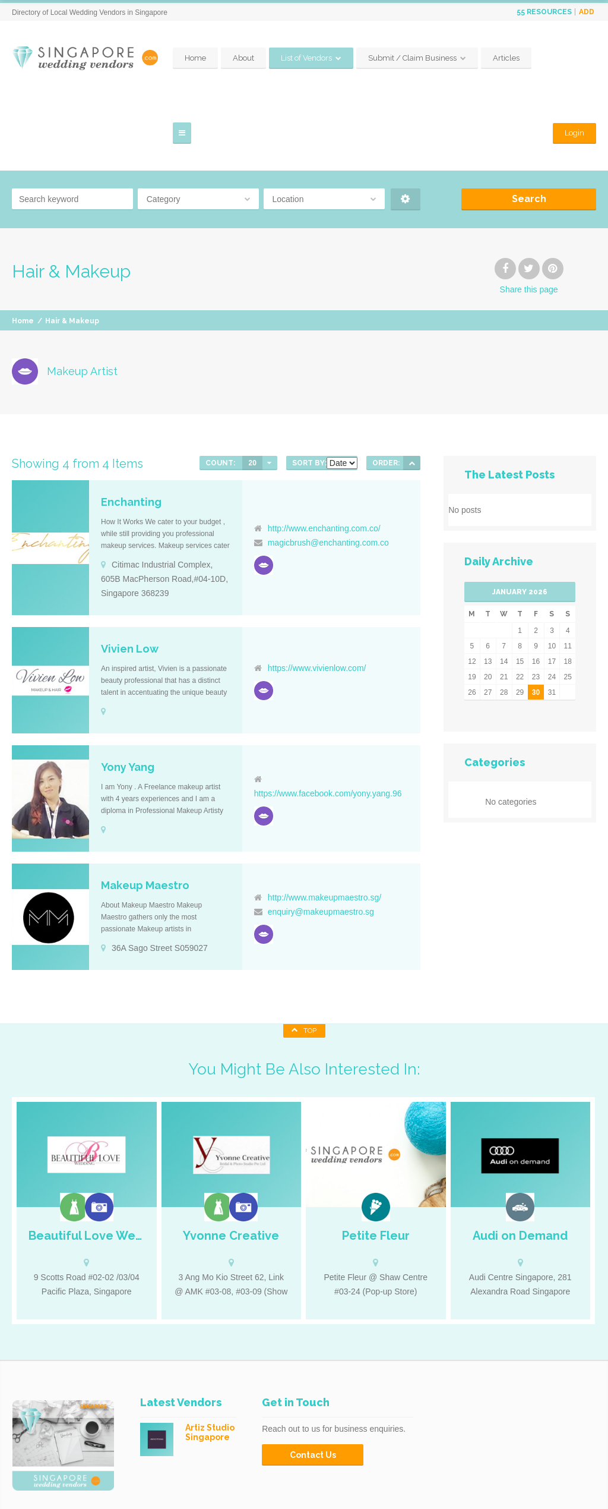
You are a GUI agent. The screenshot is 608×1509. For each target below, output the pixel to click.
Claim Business (571, 1479)
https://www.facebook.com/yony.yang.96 (328, 718)
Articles (384, 1479)
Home (245, 57)
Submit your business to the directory (471, 1479)
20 (252, 388)
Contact (444, 1491)
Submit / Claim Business (463, 57)
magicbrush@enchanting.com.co (328, 467)
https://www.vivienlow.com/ (317, 593)
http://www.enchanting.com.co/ (324, 453)
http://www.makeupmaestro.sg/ (324, 822)
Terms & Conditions (504, 1491)
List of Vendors (356, 57)
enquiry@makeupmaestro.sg (321, 837)
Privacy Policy (574, 1491)
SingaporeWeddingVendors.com (130, 1479)
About (294, 57)
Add (586, 12)
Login (574, 57)
